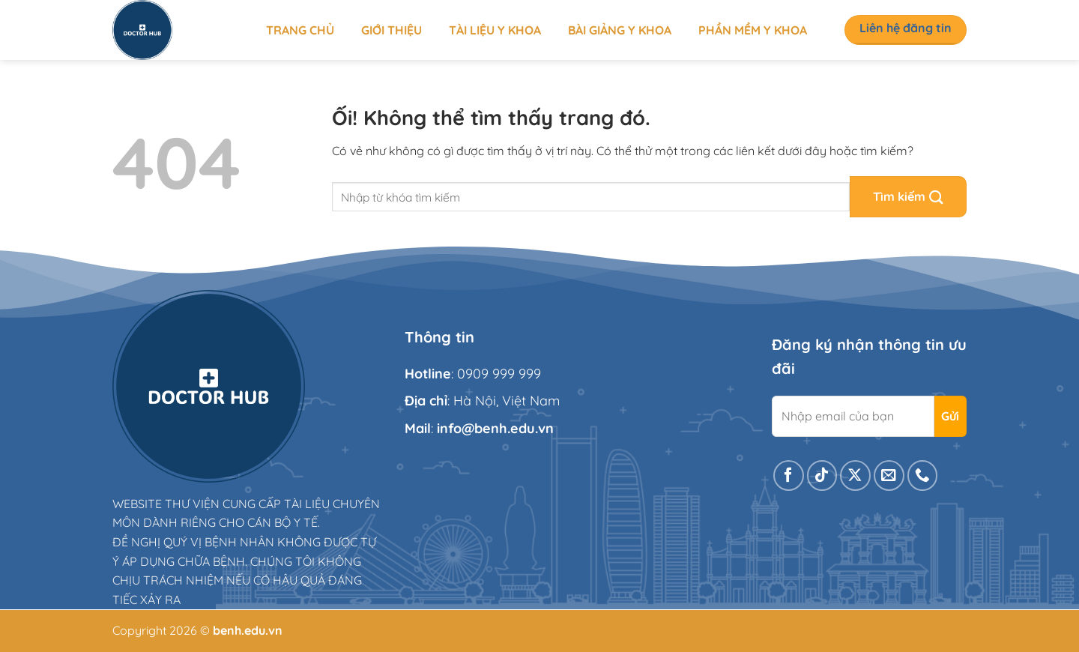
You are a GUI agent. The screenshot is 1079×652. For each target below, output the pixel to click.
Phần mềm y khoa (752, 29)
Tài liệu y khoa (495, 29)
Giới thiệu (391, 29)
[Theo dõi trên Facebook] (788, 475)
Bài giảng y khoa (619, 29)
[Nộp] (908, 196)
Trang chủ (300, 29)
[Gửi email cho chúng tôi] (889, 475)
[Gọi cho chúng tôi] (922, 475)
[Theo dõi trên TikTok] (822, 475)
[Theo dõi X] (855, 475)
